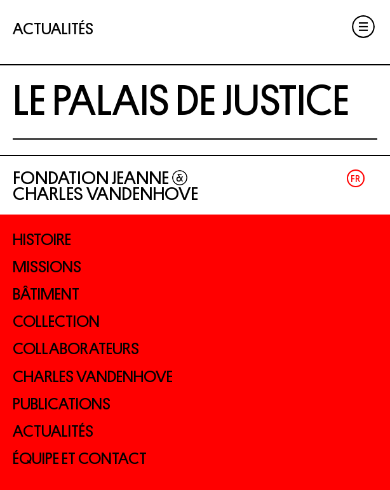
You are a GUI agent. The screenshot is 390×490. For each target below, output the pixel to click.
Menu (363, 26)
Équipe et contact (80, 458)
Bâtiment (46, 294)
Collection (56, 321)
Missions (47, 266)
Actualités (53, 431)
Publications (62, 404)
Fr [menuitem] (355, 178)
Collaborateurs (76, 348)
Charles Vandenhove (93, 376)
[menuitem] (356, 178)
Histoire (42, 239)
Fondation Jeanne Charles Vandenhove (105, 186)
